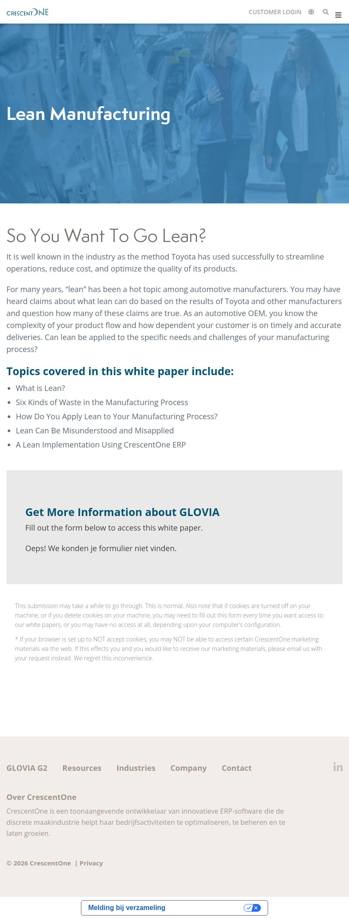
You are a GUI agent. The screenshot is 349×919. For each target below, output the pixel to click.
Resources (82, 768)
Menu (338, 15)
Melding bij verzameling (126, 907)
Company (188, 768)
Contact (237, 768)
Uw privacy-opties (208, 907)
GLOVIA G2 (27, 768)
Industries (135, 768)
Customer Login (275, 12)
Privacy (91, 863)
